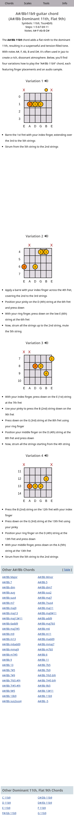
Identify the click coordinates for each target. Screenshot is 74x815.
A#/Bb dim (8, 587)
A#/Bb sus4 (9, 597)
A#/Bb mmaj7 (46, 644)
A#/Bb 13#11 (46, 691)
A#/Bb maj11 (45, 608)
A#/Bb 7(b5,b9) (47, 675)
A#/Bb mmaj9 (10, 649)
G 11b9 (42, 813)
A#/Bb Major (9, 577)
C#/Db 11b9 (45, 797)
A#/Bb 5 (42, 582)
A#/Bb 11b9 (45, 696)
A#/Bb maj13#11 (12, 618)
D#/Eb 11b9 (45, 802)
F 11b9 (42, 808)
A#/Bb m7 (8, 603)
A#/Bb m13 (9, 639)
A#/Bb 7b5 (44, 665)
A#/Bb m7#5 (9, 654)
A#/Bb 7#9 (8, 675)
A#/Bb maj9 (9, 608)
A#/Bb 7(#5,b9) (47, 680)
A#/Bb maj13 (10, 613)
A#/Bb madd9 (46, 639)
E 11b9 (6, 808)
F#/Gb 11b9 (9, 813)
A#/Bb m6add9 (11, 644)
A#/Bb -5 (43, 701)
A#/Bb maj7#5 (11, 628)
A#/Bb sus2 (45, 592)
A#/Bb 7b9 (44, 670)
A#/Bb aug (8, 592)
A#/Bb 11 (43, 659)
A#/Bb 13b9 (9, 696)
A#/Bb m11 (44, 634)
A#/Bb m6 (44, 628)
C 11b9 (6, 797)
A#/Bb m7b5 (45, 649)
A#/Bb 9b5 (44, 685)
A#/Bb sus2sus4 (12, 701)
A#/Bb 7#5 (8, 670)
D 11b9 (6, 802)
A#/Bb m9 (8, 634)
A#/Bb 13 (7, 665)
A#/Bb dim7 (45, 587)
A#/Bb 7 (7, 582)
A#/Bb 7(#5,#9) (11, 685)
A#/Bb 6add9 (10, 623)
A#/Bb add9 (45, 618)
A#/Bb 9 (7, 659)
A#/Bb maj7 (45, 597)
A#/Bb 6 (42, 654)
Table (67, 569)
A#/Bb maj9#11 (47, 613)
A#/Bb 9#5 (8, 691)
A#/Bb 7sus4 (45, 603)
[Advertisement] (37, 193)
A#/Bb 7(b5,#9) (11, 680)
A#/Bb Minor (45, 577)
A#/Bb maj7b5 (46, 623)
